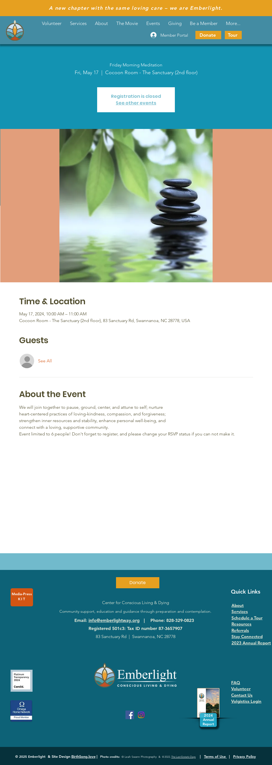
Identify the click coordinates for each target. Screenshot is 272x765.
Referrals (240, 630)
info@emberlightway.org (114, 620)
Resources (241, 624)
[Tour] (233, 35)
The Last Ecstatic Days (183, 756)
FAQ (235, 682)
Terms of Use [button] (215, 756)
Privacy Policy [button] (244, 756)
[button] (153, 23)
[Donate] (208, 35)
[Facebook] (129, 715)
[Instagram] (141, 715)
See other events (136, 103)
